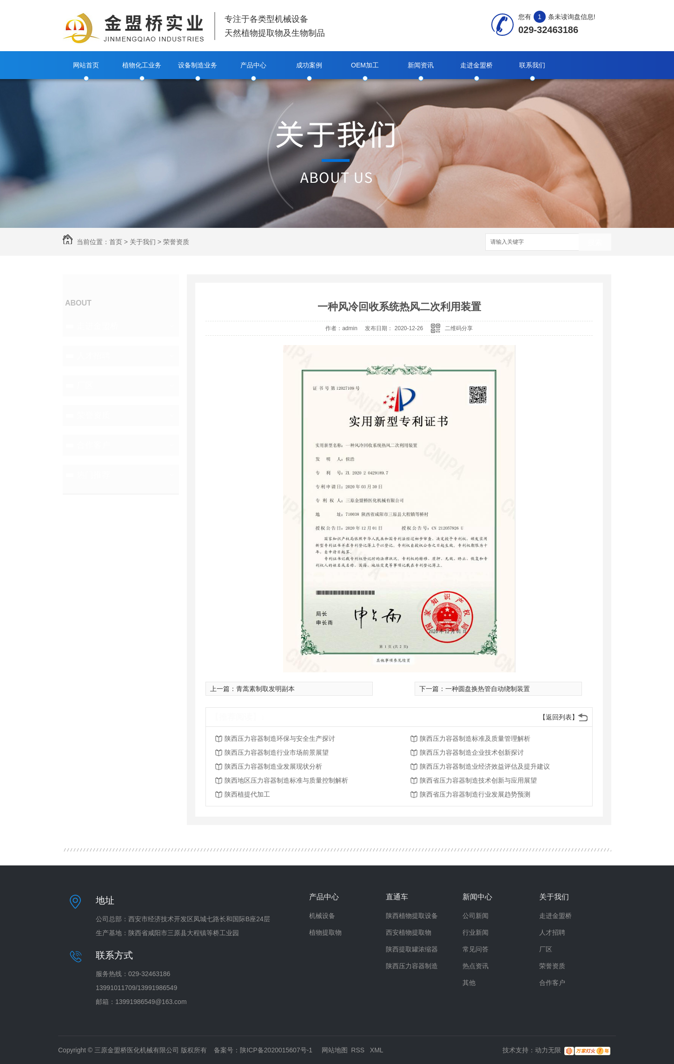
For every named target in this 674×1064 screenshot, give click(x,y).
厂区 (85, 385)
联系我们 (532, 65)
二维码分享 (459, 328)
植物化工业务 (141, 65)
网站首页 (86, 65)
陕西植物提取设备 (412, 915)
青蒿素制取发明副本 (265, 688)
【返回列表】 (558, 717)
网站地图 (335, 1050)
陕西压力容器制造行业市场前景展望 (277, 752)
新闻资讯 (421, 65)
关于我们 (143, 242)
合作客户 (93, 445)
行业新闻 (476, 932)
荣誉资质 (176, 242)
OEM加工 (365, 65)
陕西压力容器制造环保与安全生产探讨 (280, 738)
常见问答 (476, 949)
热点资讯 (476, 966)
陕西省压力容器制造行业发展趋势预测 (475, 794)
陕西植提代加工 (247, 794)
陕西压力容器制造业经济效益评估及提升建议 (485, 766)
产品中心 (253, 65)
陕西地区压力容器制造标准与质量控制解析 (286, 780)
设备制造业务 (197, 65)
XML (376, 1050)
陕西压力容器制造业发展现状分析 (273, 766)
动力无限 (548, 1050)
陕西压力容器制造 (412, 966)
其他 (469, 982)
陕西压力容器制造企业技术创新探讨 (472, 752)
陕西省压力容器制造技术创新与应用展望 (478, 780)
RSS (358, 1050)
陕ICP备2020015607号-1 (276, 1050)
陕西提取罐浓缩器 (412, 949)
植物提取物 (325, 932)
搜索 (595, 242)
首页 (115, 242)
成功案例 (309, 65)
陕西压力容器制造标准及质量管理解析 (475, 738)
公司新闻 (476, 915)
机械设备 (322, 915)
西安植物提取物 (408, 932)
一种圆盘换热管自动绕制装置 (487, 688)
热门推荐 (93, 474)
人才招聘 (93, 355)
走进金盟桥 (476, 65)
